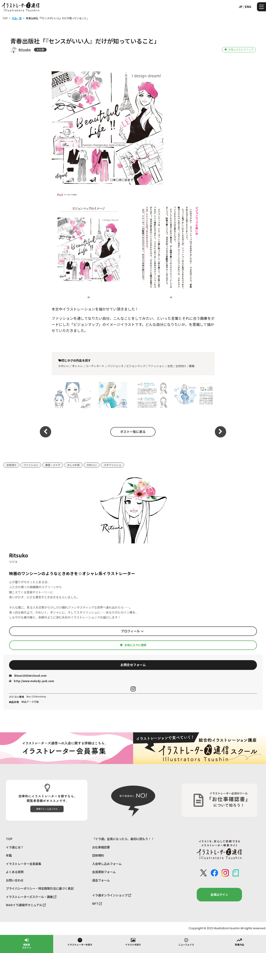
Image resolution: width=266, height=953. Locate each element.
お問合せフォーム (133, 664)
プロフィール (132, 631)
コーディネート (95, 366)
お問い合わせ (15, 880)
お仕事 (40, 49)
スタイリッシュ (112, 465)
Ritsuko (25, 49)
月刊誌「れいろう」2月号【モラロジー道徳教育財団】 (111, 395)
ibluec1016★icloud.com (28, 675)
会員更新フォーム (104, 872)
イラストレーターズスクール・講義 (31, 897)
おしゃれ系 (73, 465)
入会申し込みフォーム (107, 864)
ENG (248, 6)
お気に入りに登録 (133, 645)
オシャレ (77, 366)
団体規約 (98, 855)
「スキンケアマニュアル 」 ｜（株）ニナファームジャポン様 (150, 395)
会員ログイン (219, 894)
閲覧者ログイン (26, 943)
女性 (170, 366)
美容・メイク (52, 465)
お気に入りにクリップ (238, 49)
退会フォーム (101, 880)
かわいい (63, 366)
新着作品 (239, 941)
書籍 (191, 366)
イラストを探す (133, 941)
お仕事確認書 (101, 847)
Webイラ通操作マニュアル (26, 905)
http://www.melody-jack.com (31, 681)
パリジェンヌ (115, 366)
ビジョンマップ (135, 366)
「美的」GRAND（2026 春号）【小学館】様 (71, 395)
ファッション (156, 366)
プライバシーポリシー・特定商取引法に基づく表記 (40, 888)
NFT (97, 903)
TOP (9, 839)
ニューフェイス (186, 941)
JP (240, 6)
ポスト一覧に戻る (133, 431)
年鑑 (9, 855)
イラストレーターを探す (79, 941)
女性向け (180, 366)
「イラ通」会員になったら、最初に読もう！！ (123, 839)
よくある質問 (15, 872)
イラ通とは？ (15, 847)
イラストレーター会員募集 (23, 864)
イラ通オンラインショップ (111, 895)
